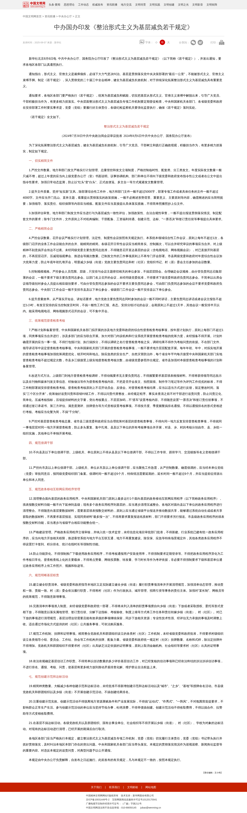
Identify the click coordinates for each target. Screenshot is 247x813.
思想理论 (69, 4)
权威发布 (97, 4)
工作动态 (83, 4)
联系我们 (114, 787)
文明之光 (183, 4)
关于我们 (96, 787)
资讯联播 (112, 4)
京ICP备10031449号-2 (97, 799)
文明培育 (140, 4)
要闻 (57, 4)
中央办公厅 (65, 16)
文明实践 (154, 4)
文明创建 (169, 4)
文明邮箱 (132, 787)
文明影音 (197, 4)
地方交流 (126, 4)
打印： (215, 42)
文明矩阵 (212, 4)
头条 (51, 4)
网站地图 (150, 787)
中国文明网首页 (32, 16)
